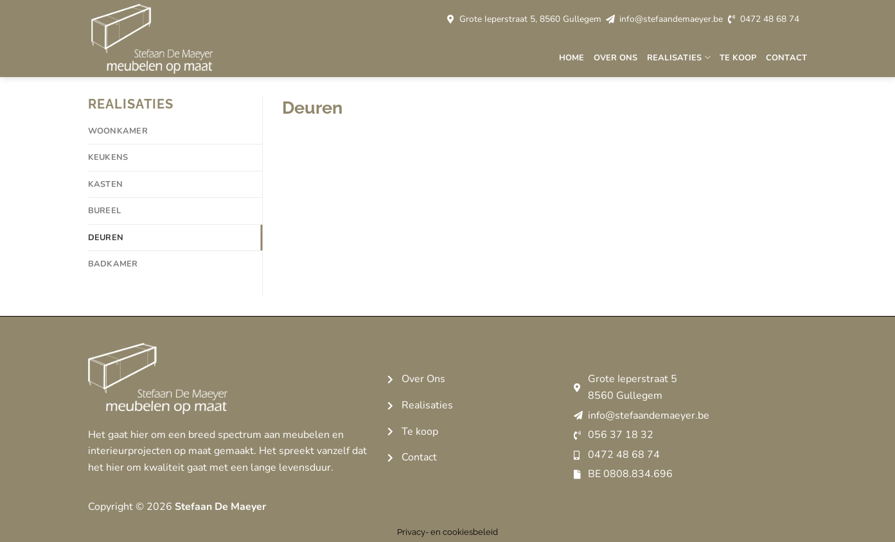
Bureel (104, 210)
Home (572, 58)
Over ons (616, 58)
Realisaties (679, 57)
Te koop (738, 58)
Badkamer (113, 264)
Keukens (108, 157)
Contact (787, 58)
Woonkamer (118, 131)
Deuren (106, 237)
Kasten (105, 184)
